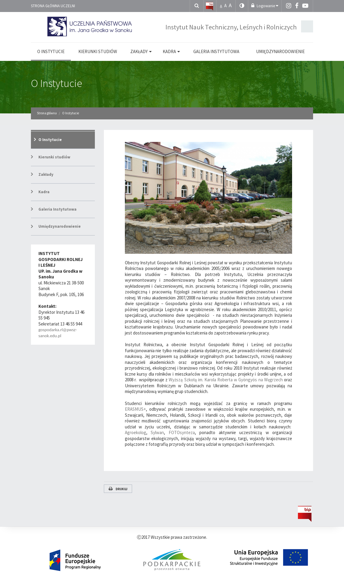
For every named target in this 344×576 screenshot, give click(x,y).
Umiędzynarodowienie (59, 226)
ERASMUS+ (135, 409)
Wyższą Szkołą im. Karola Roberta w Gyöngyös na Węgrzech (226, 379)
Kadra (44, 191)
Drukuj (118, 489)
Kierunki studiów (54, 157)
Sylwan (157, 432)
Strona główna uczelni (53, 5)
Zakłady (45, 174)
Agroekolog (135, 432)
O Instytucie (56, 83)
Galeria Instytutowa (57, 209)
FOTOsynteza (182, 432)
